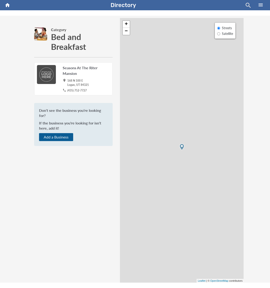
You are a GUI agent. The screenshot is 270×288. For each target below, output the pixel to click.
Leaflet (201, 280)
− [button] (126, 31)
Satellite (227, 34)
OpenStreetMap (219, 280)
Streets (227, 28)
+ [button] (126, 24)
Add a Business (56, 137)
